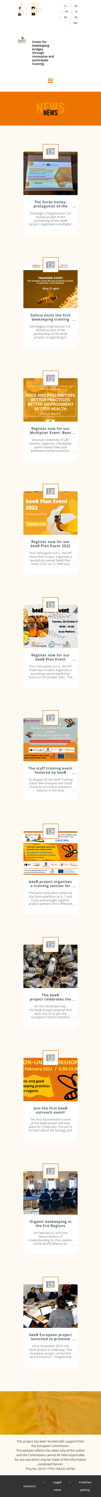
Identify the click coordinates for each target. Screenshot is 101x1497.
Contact (29, 1486)
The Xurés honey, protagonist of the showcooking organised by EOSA (50, 208)
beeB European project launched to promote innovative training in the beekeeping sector (50, 1341)
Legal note (57, 1486)
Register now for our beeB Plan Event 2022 (51, 543)
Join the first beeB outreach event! (51, 1110)
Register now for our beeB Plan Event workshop (50, 659)
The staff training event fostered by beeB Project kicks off (50, 772)
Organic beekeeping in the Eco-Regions (50, 1223)
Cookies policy (85, 1486)
